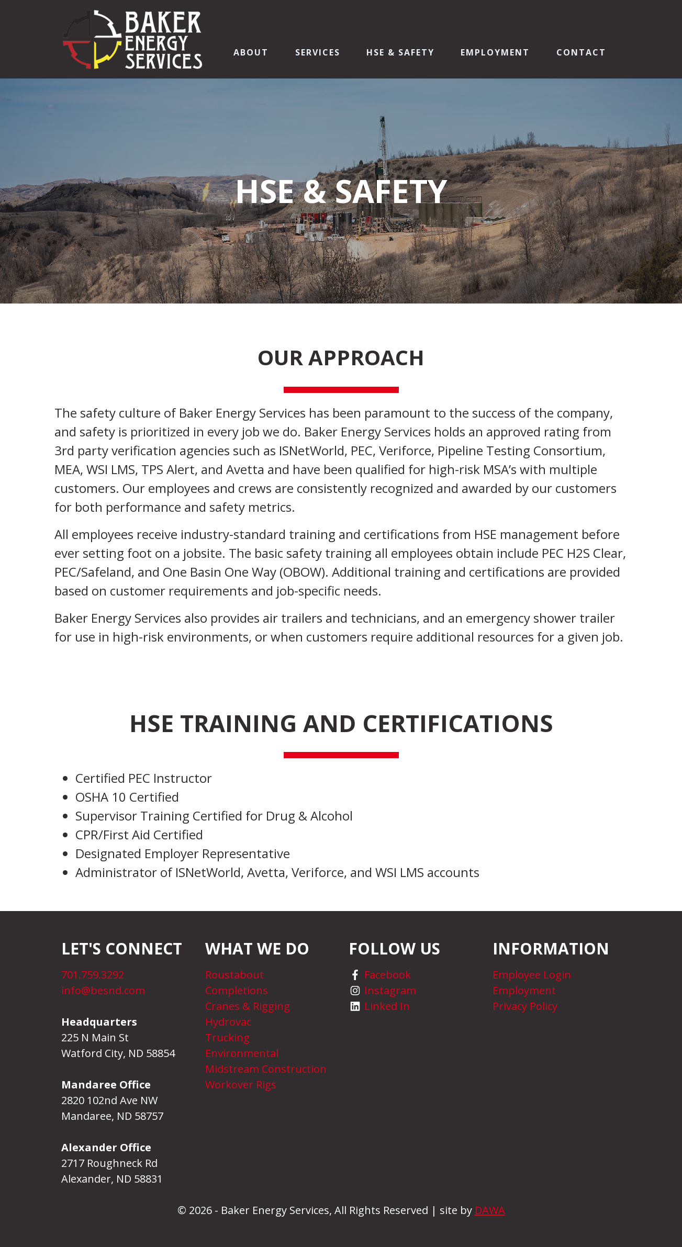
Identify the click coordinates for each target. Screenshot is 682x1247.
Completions (236, 990)
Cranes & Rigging (247, 1006)
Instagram (390, 990)
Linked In (387, 1006)
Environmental (241, 1053)
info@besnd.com (103, 990)
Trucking (227, 1037)
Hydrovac (228, 1022)
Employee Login (532, 975)
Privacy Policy (525, 1006)
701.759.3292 (92, 975)
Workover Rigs (240, 1084)
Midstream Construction (266, 1069)
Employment (524, 990)
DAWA (490, 1210)
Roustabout (234, 975)
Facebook (387, 975)
